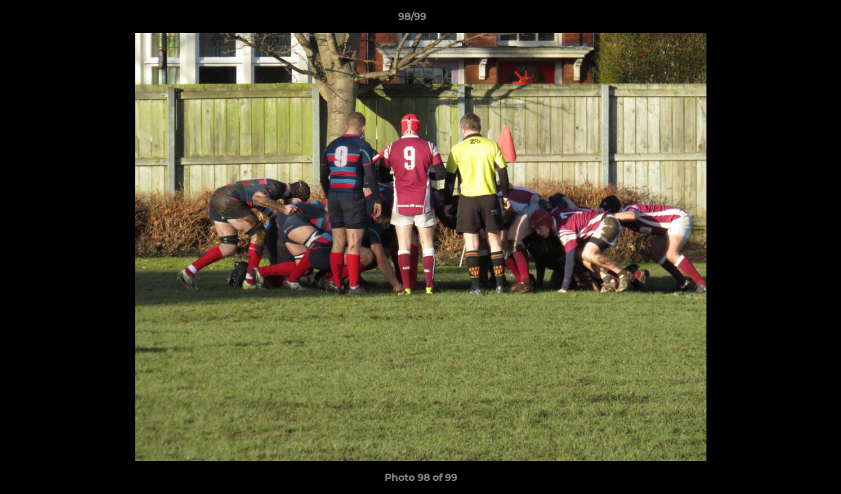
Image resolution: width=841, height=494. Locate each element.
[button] (783, 20)
